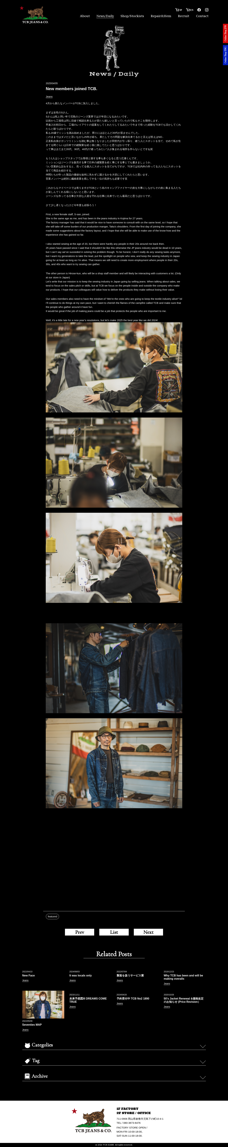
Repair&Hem (161, 16)
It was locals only (80, 975)
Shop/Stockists (132, 16)
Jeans (49, 96)
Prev (79, 932)
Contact (202, 16)
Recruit (183, 16)
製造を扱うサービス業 (130, 975)
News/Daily (105, 16)
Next (148, 932)
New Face (28, 975)
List (114, 932)
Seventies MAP (32, 1024)
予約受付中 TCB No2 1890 (133, 998)
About (85, 16)
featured (52, 916)
